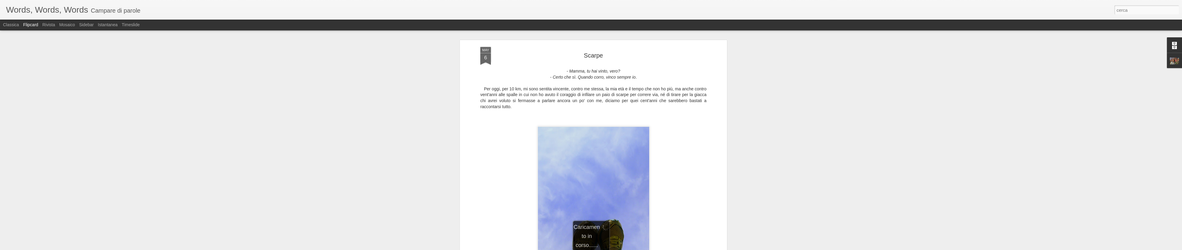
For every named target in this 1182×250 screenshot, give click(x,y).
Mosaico (67, 24)
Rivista (48, 24)
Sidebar (86, 24)
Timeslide (131, 24)
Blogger (609, 246)
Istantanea (108, 24)
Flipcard (30, 24)
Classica (11, 24)
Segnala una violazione (634, 246)
